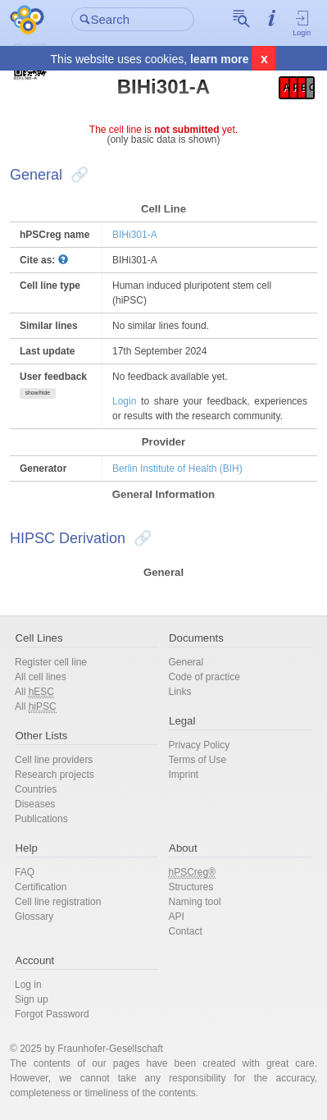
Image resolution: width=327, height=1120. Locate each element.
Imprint (184, 774)
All (34, 692)
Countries (36, 789)
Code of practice (204, 677)
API (176, 916)
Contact (185, 931)
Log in (28, 984)
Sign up (31, 999)
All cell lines (40, 677)
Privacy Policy (199, 745)
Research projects (54, 774)
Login (302, 23)
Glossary (34, 916)
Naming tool (195, 901)
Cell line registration (58, 901)
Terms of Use (198, 760)
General (186, 662)
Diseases (35, 804)
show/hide (37, 392)
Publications (41, 819)
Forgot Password (52, 1014)
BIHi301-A (134, 234)
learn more (219, 59)
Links (180, 691)
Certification (40, 887)
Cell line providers (54, 760)
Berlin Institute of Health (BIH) (177, 468)
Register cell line (51, 662)
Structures (191, 887)
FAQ (24, 872)
